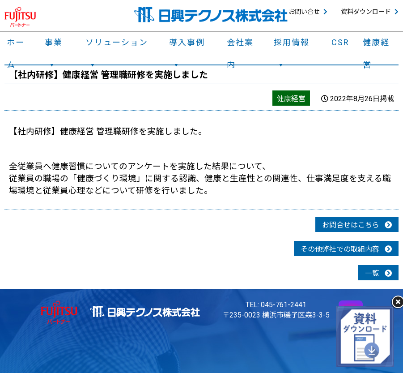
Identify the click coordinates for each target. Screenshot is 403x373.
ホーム (16, 44)
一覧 (378, 273)
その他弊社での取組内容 (346, 249)
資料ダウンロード (366, 11)
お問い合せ (304, 11)
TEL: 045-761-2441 (276, 304)
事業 (54, 44)
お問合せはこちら (357, 225)
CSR (340, 42)
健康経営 (376, 44)
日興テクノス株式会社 (211, 14)
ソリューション (116, 44)
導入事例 (187, 44)
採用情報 (292, 44)
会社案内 (240, 44)
